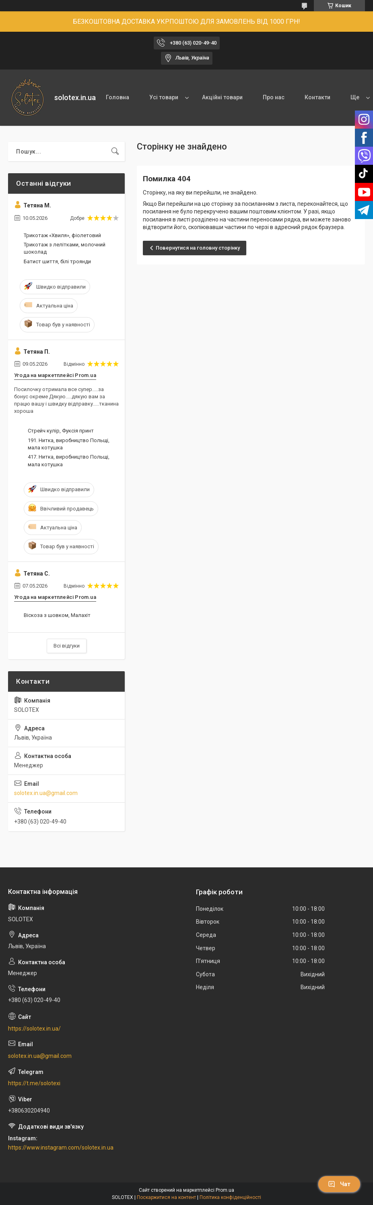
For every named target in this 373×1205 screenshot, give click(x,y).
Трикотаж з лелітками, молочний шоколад (64, 248)
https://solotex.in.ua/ (34, 1028)
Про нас (273, 97)
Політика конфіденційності (230, 1197)
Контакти (317, 97)
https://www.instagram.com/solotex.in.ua (60, 1147)
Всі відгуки (67, 646)
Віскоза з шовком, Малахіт (57, 615)
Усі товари (163, 97)
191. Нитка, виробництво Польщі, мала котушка (68, 444)
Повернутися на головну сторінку (198, 248)
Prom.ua (225, 1190)
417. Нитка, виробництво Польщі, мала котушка (68, 460)
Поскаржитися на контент (166, 1197)
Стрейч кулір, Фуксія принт (61, 431)
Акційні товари (222, 97)
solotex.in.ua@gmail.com (46, 793)
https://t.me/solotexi (34, 1083)
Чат (339, 1184)
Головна (117, 97)
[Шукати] (115, 151)
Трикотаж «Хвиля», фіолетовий (62, 235)
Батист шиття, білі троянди (57, 261)
